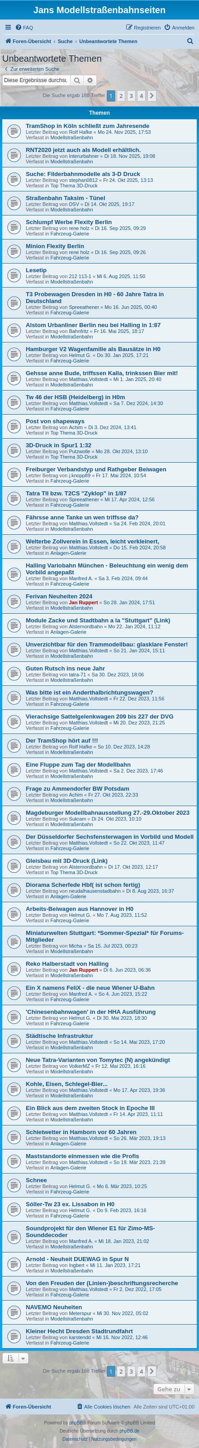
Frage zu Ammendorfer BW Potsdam (77, 788)
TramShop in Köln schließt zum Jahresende (87, 125)
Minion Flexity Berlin (55, 246)
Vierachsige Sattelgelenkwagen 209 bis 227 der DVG (100, 716)
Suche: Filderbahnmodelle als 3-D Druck (83, 174)
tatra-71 (77, 674)
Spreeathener (84, 307)
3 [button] (131, 96)
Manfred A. (81, 578)
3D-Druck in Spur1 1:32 (58, 445)
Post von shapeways (55, 421)
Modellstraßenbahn (71, 137)
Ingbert (76, 1265)
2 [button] (121, 96)
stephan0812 (83, 180)
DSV (74, 204)
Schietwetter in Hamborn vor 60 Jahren (81, 1132)
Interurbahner (84, 156)
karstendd (79, 1337)
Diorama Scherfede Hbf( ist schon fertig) (83, 884)
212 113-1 (80, 276)
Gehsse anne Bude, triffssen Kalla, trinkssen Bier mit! (102, 373)
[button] (151, 95)
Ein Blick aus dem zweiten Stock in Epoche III (90, 1108)
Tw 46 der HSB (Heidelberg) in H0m (75, 397)
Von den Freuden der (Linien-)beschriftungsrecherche (102, 1283)
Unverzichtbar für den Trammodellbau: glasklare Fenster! (107, 644)
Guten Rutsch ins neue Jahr (65, 668)
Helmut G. (80, 355)
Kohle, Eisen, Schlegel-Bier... (67, 1084)
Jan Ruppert (83, 602)
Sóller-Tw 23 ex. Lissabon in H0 (70, 1204)
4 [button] (141, 96)
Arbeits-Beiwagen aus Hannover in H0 (79, 908)
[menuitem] (24, 27)
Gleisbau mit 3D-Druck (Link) (67, 860)
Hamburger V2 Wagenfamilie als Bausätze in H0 (93, 349)
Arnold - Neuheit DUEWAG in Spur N (77, 1259)
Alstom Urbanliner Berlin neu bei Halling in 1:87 (93, 325)
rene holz (79, 228)
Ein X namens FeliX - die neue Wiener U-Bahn (90, 987)
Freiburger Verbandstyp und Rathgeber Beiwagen (96, 469)
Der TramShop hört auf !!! (62, 740)
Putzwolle (79, 451)
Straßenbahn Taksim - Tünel (65, 198)
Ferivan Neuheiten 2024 (59, 596)
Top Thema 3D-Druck (73, 185)
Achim (76, 427)
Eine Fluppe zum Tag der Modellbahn (78, 764)
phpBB (76, 1422)
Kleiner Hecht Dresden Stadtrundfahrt (79, 1331)
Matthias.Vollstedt (88, 379)
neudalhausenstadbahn (94, 891)
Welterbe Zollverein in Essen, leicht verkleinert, (92, 541)
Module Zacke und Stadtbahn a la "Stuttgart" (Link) (98, 620)
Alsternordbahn (86, 626)
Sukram (77, 819)
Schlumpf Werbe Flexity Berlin (69, 222)
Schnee (36, 1180)
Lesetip (36, 270)
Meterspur (80, 1313)
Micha (75, 946)
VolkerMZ (79, 1066)
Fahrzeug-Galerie (69, 233)
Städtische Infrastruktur (59, 1035)
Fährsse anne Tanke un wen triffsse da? (82, 517)
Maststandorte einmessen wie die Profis (82, 1156)
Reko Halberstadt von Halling (67, 963)
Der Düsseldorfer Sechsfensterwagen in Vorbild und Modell (110, 836)
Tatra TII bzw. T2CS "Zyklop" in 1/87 (76, 493)
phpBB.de (129, 1430)
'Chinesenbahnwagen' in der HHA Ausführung (91, 1011)
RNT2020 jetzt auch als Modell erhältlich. (83, 150)
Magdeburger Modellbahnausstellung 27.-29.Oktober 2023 (108, 812)
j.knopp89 (79, 475)
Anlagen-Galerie (68, 553)
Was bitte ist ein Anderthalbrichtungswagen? (89, 692)
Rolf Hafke (80, 132)
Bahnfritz (78, 331)
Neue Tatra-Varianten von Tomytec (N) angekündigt (98, 1060)
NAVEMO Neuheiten (54, 1307)
